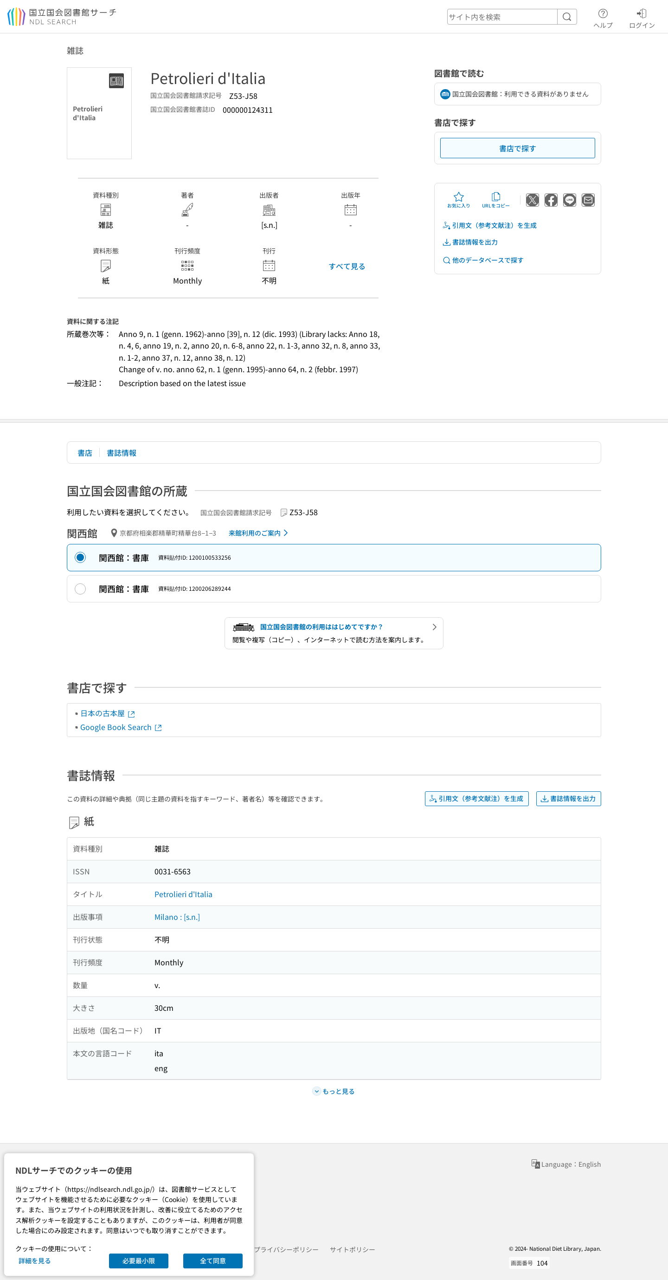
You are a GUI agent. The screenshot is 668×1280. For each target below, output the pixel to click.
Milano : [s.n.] (177, 916)
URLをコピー (496, 200)
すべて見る (347, 266)
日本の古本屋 (108, 712)
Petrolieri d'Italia (183, 893)
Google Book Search (121, 726)
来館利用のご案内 (260, 532)
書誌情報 (121, 452)
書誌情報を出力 (470, 242)
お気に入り (458, 200)
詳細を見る (35, 1260)
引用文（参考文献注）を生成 (489, 225)
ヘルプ (603, 17)
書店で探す (517, 148)
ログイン (642, 17)
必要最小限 (138, 1260)
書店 (84, 452)
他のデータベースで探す (483, 260)
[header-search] (512, 17)
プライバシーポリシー (286, 1249)
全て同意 (213, 1260)
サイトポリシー (352, 1249)
